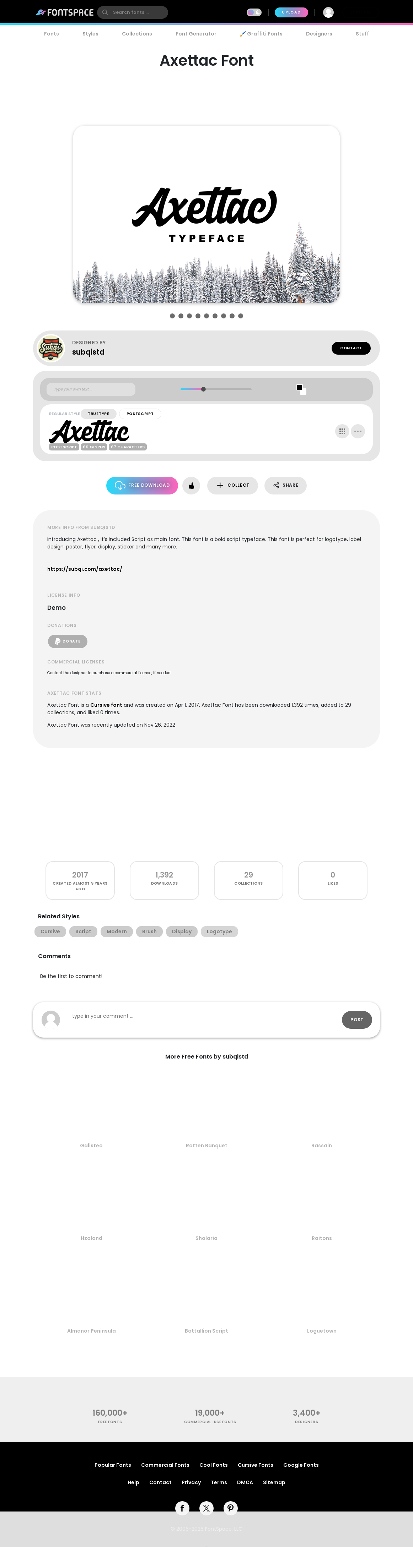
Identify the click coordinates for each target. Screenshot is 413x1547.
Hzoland (91, 1238)
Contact (351, 348)
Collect (233, 485)
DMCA (245, 1482)
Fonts (51, 33)
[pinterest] (231, 1508)
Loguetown (322, 1330)
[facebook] (182, 1508)
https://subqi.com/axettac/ (84, 569)
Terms (219, 1482)
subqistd (88, 352)
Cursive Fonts (255, 1465)
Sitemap (274, 1482)
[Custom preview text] (91, 389)
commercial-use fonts (210, 1422)
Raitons (322, 1238)
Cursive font (106, 705)
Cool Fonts (213, 1465)
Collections (137, 33)
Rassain (321, 1145)
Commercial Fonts (165, 1465)
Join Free (360, 12)
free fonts (110, 1422)
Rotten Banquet (206, 1145)
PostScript (140, 413)
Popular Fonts (113, 1465)
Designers (319, 33)
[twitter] (206, 1508)
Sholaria (206, 1238)
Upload (291, 12)
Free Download (142, 485)
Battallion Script (206, 1330)
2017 (80, 875)
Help (133, 1482)
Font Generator (196, 33)
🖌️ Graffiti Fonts (261, 33)
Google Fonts (301, 1465)
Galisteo (91, 1145)
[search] (132, 12)
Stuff (362, 33)
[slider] (203, 389)
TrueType (98, 413)
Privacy (191, 1482)
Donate (67, 641)
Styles (90, 33)
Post (357, 1020)
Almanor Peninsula (91, 1330)
